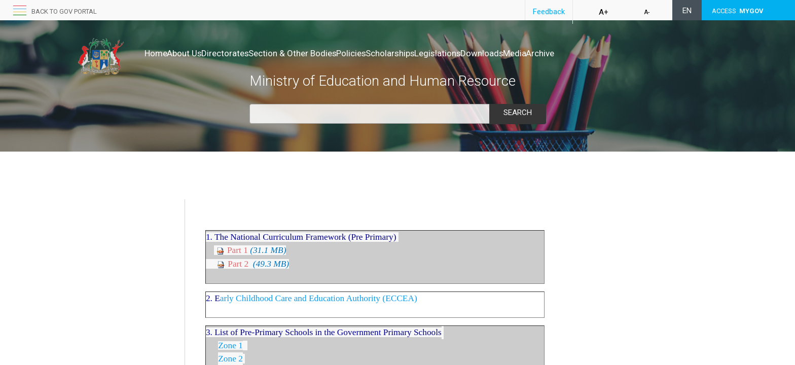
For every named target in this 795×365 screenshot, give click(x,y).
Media (599, 53)
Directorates (246, 53)
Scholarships (443, 53)
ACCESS (738, 11)
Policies (394, 53)
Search (517, 112)
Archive (636, 53)
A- (646, 12)
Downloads (556, 53)
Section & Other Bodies (324, 53)
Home (155, 53)
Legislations (501, 53)
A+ (603, 12)
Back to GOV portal (64, 11)
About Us (194, 53)
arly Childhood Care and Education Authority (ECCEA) (318, 334)
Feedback (549, 11)
